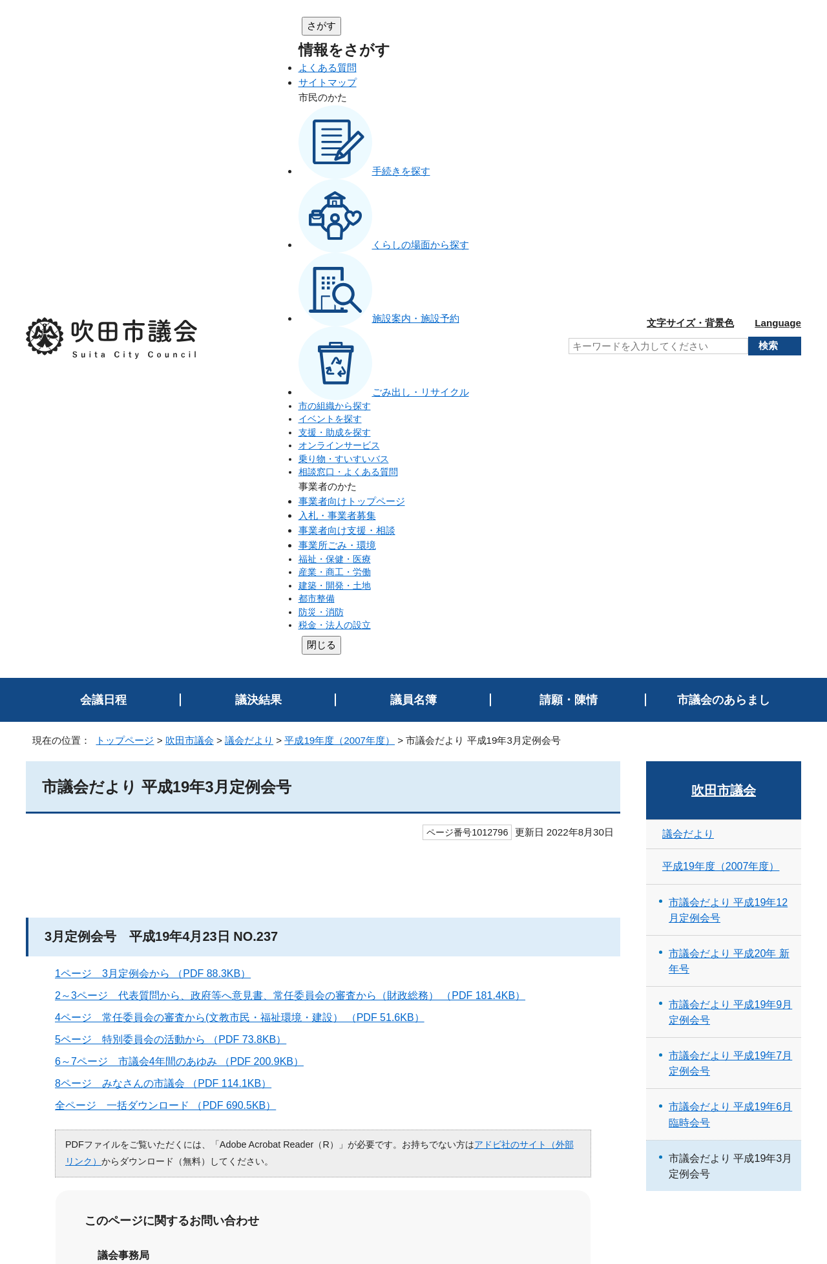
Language (778, 24)
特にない (119, 911)
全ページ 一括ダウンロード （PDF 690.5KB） (171, 510)
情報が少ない (454, 911)
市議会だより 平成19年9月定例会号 (730, 416)
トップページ (125, 145)
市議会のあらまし (723, 104)
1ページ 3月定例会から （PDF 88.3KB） (158, 378)
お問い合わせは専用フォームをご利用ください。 (230, 790)
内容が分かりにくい (218, 911)
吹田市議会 (189, 145)
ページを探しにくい (344, 911)
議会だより (249, 145)
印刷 (776, 1020)
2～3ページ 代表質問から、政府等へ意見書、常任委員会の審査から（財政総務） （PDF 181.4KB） (295, 400)
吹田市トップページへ (749, 1148)
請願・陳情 (568, 104)
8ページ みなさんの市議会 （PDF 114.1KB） (168, 488)
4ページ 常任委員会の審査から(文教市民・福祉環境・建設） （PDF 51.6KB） (245, 422)
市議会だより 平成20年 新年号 (729, 365)
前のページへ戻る (752, 1045)
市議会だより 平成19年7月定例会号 (730, 467)
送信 (323, 948)
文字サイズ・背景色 (690, 24)
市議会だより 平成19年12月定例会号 (728, 314)
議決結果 (258, 104)
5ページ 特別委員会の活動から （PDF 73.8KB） (176, 444)
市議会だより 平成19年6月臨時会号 (730, 519)
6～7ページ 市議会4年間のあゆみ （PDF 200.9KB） (185, 466)
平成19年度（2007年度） (339, 145)
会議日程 (103, 104)
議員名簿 (413, 104)
